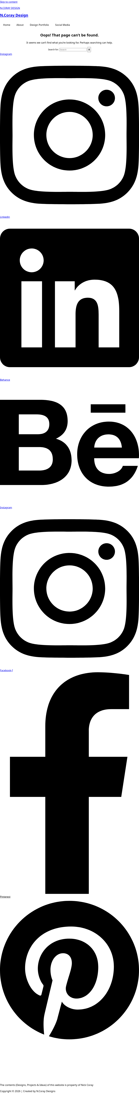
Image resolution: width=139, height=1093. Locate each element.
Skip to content (9, 2)
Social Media (62, 25)
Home (6, 25)
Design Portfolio (39, 25)
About (20, 25)
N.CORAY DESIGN (10, 8)
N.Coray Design (14, 15)
